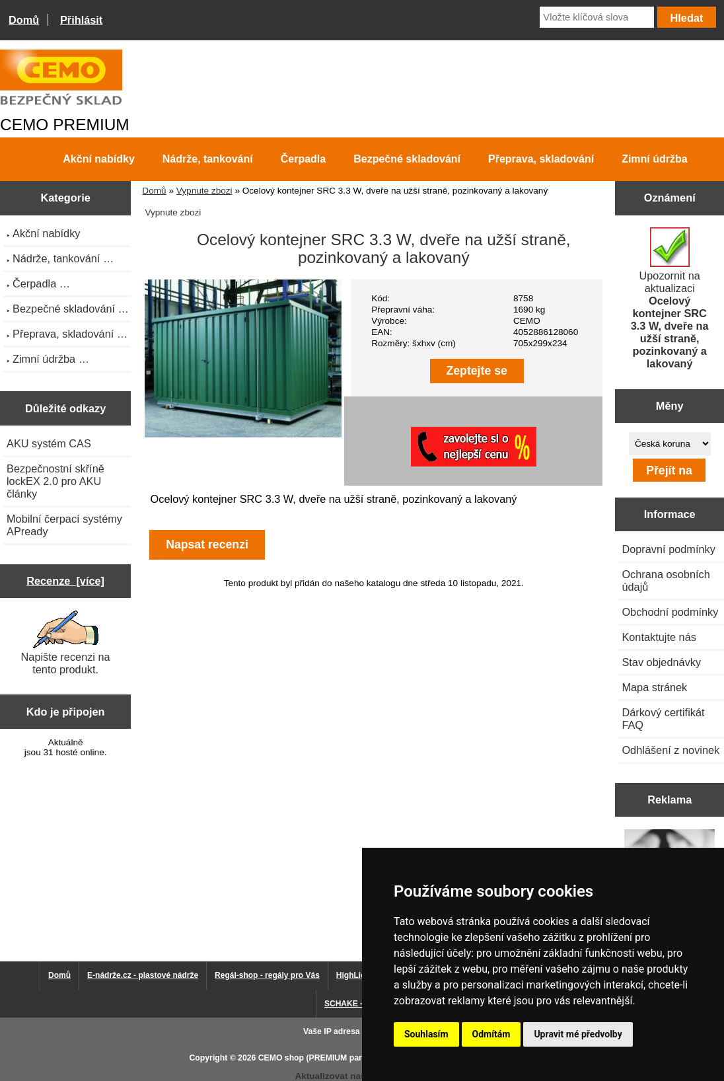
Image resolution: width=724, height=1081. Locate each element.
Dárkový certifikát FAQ (663, 718)
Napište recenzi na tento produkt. (65, 643)
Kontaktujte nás (659, 637)
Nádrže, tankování (208, 159)
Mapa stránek (654, 687)
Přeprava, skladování (541, 159)
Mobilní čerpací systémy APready (64, 525)
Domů (24, 20)
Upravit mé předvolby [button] (578, 1034)
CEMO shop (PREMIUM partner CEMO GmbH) (345, 1057)
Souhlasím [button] (426, 1034)
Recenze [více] (65, 581)
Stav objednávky (661, 662)
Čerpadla (303, 159)
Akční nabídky (98, 159)
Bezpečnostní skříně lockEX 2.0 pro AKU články (55, 481)
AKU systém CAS (49, 443)
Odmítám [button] (491, 1034)
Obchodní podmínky (670, 612)
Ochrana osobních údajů (665, 580)
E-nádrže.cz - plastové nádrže (142, 975)
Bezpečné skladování (406, 159)
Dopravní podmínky (668, 549)
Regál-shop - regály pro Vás (267, 975)
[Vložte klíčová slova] (597, 17)
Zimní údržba (655, 159)
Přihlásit (81, 20)
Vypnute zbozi (204, 191)
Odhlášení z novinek (670, 750)
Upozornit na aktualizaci (670, 298)
